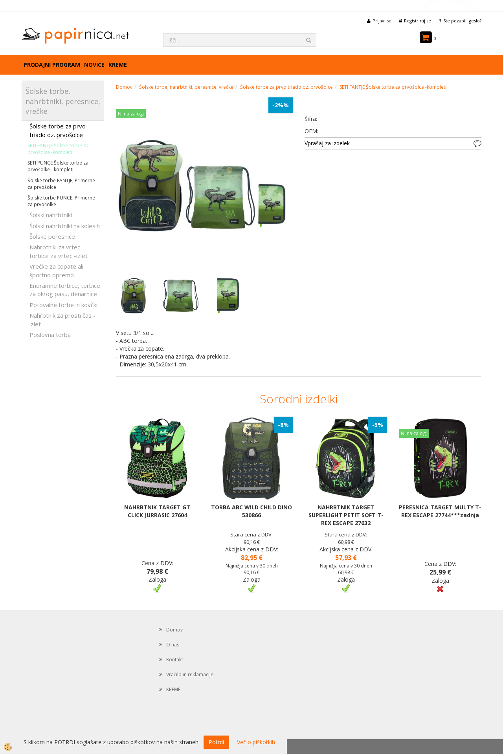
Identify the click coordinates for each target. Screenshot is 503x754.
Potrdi (216, 742)
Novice (94, 64)
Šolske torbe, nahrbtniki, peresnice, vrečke (186, 87)
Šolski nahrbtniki (50, 215)
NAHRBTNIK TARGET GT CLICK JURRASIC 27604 (157, 511)
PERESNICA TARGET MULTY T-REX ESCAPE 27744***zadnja (440, 511)
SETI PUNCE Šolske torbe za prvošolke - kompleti (58, 166)
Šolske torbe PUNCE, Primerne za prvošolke (61, 201)
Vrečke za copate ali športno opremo (56, 270)
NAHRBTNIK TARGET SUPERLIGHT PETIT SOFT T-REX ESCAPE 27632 (346, 515)
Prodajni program (52, 64)
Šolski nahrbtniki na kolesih (64, 226)
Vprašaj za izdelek (327, 143)
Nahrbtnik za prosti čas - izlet (62, 319)
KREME (117, 64)
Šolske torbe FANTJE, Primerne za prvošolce (61, 183)
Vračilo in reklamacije (189, 674)
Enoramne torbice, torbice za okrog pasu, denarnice (64, 290)
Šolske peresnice (52, 236)
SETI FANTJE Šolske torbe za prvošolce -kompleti (58, 149)
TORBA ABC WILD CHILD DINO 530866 (251, 511)
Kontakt (174, 659)
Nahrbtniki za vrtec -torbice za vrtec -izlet (58, 251)
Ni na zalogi (131, 113)
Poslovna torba (50, 335)
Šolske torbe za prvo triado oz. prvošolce (57, 130)
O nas (172, 644)
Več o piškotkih (256, 742)
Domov (124, 87)
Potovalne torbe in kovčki (63, 305)
